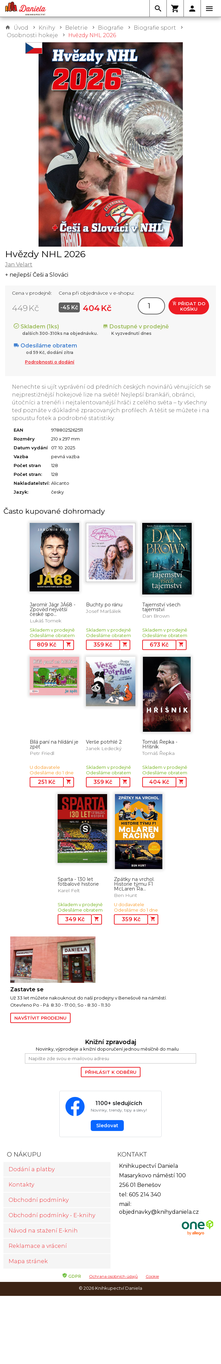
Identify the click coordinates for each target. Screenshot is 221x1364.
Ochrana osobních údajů (113, 1276)
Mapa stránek (28, 1261)
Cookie (152, 1276)
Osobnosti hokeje (32, 35)
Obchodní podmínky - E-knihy (52, 1215)
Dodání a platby (32, 1169)
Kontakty (21, 1184)
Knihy (47, 28)
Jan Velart (18, 264)
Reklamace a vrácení (38, 1246)
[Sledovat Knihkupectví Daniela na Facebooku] (110, 1114)
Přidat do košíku (188, 306)
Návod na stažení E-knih (43, 1230)
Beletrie (76, 28)
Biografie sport (155, 28)
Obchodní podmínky (39, 1200)
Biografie (110, 28)
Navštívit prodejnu (40, 1018)
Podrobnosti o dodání (49, 362)
